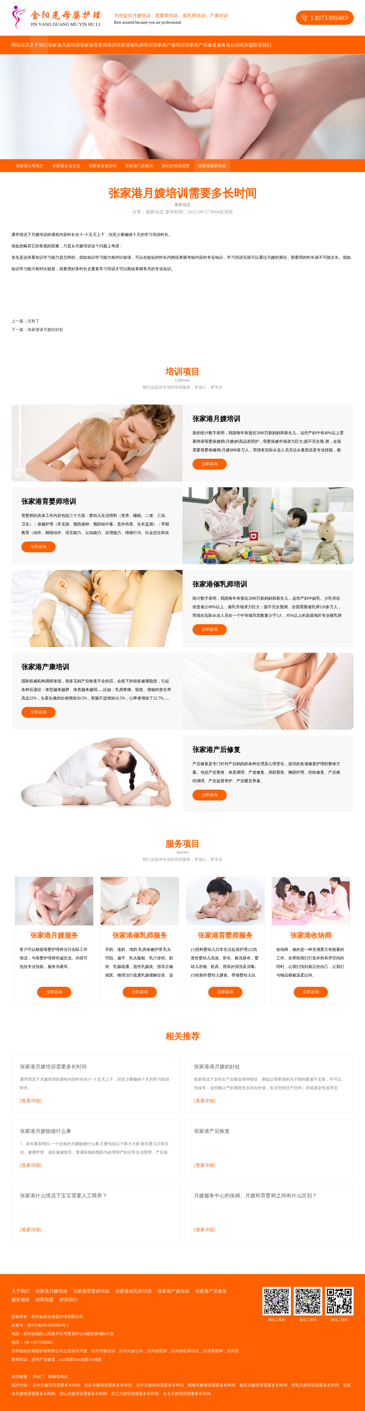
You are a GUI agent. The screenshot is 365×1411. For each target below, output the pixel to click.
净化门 (38, 1376)
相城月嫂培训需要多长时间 (212, 1385)
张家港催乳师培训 (134, 45)
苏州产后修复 (43, 1359)
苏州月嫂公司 (131, 1351)
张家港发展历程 (103, 166)
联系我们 (262, 45)
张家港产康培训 (169, 45)
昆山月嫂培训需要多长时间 (83, 1394)
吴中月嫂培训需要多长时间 (160, 1385)
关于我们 (39, 45)
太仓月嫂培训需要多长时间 (187, 1394)
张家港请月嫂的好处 (45, 330)
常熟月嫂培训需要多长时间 (315, 1385)
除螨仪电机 (58, 1376)
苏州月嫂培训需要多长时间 (56, 1385)
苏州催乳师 (157, 1351)
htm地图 (81, 1359)
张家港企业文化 (66, 166)
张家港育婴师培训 (98, 45)
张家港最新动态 (212, 166)
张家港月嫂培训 (64, 45)
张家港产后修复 (201, 45)
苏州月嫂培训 (103, 1351)
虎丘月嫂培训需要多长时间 (108, 1385)
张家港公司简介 (30, 166)
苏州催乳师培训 (185, 1351)
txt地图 (96, 1359)
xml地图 (66, 1359)
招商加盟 (244, 45)
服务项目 (226, 45)
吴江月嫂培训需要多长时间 (135, 1394)
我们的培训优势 (176, 166)
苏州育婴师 (213, 1351)
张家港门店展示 (139, 166)
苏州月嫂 (79, 1351)
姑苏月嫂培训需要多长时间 (263, 1385)
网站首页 (20, 45)
